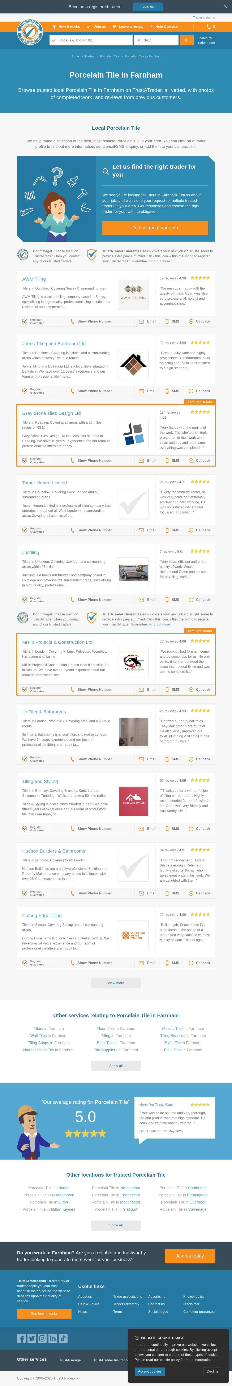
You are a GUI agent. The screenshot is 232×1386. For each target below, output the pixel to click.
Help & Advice (89, 1304)
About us (85, 1296)
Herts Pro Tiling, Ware (156, 1105)
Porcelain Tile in (49, 1188)
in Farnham (49, 1028)
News (82, 1311)
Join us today (190, 1256)
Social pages (158, 1311)
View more (116, 983)
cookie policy (170, 1360)
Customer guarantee (199, 1311)
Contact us (156, 1304)
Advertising (156, 1296)
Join (148, 6)
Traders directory (126, 1304)
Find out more (159, 261)
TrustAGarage (70, 1360)
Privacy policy (194, 1296)
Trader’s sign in (204, 17)
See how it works (44, 1313)
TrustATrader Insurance (111, 1360)
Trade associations (127, 1296)
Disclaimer (191, 1304)
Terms (118, 1311)
